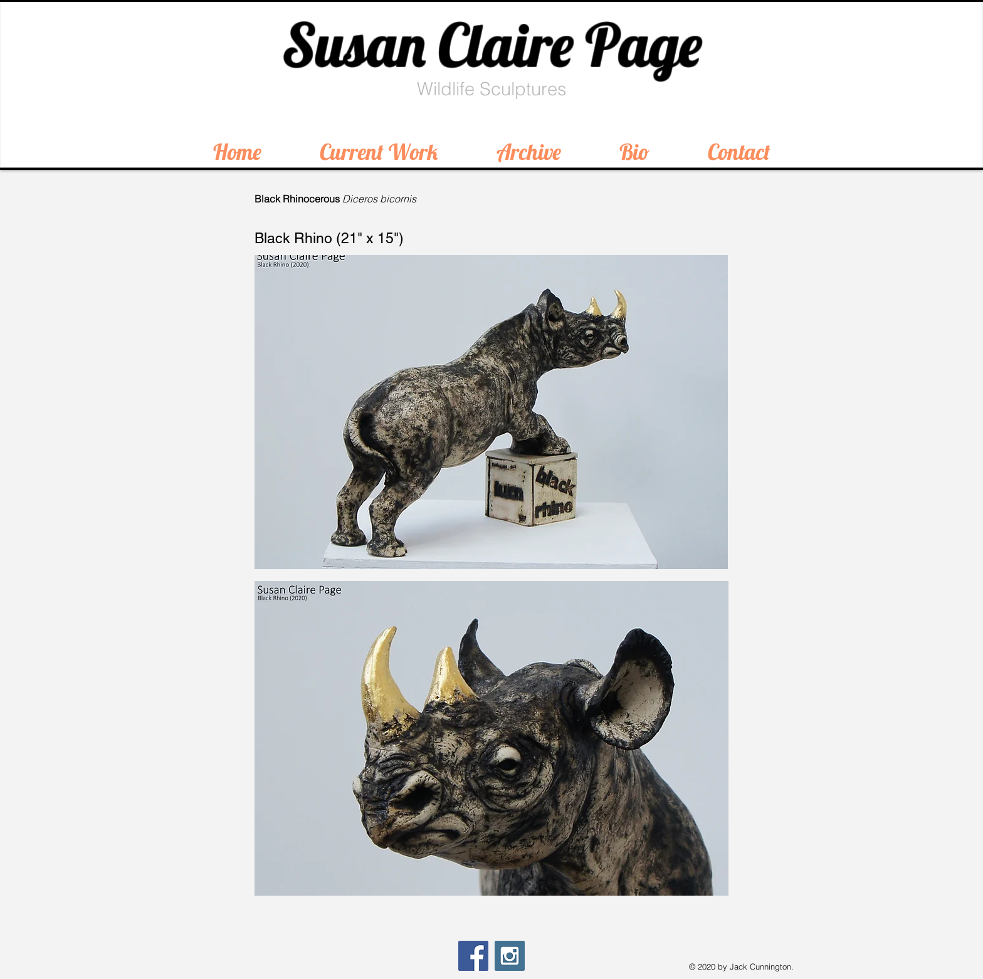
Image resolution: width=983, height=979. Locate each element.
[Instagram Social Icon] (510, 956)
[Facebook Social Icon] (473, 956)
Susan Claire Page (492, 44)
